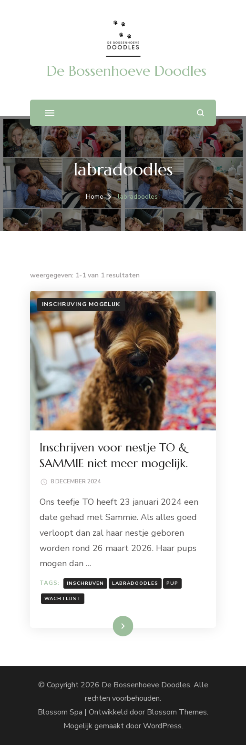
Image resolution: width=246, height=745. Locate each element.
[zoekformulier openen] (200, 112)
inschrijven (85, 583)
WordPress (162, 726)
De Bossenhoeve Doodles (126, 71)
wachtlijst (62, 598)
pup (172, 583)
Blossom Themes (177, 712)
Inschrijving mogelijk (81, 304)
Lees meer (108, 626)
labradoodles (135, 583)
